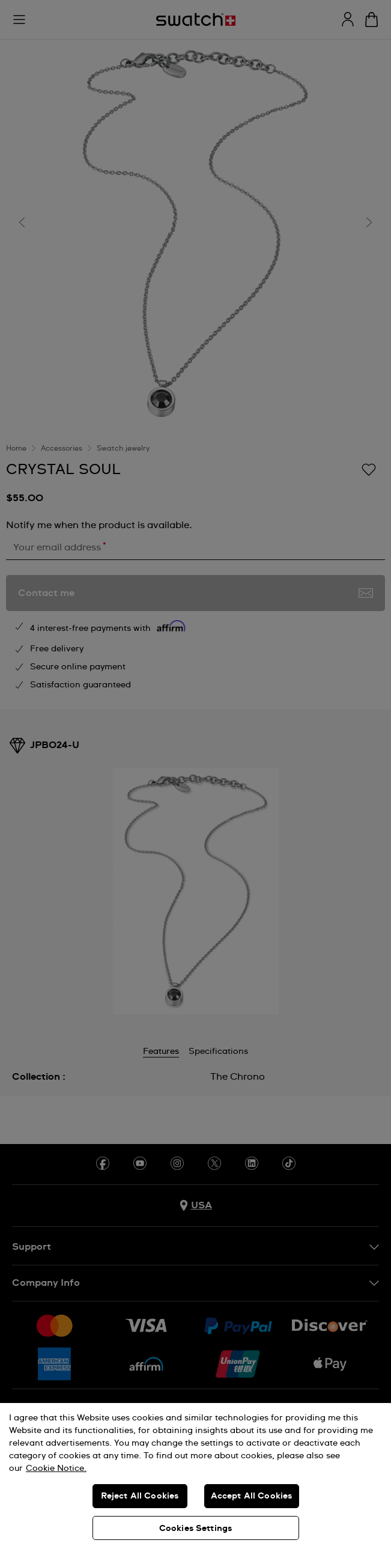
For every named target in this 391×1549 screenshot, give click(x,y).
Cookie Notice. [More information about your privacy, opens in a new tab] (56, 1468)
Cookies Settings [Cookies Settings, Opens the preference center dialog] (195, 1528)
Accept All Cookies (251, 1496)
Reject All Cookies (140, 1496)
